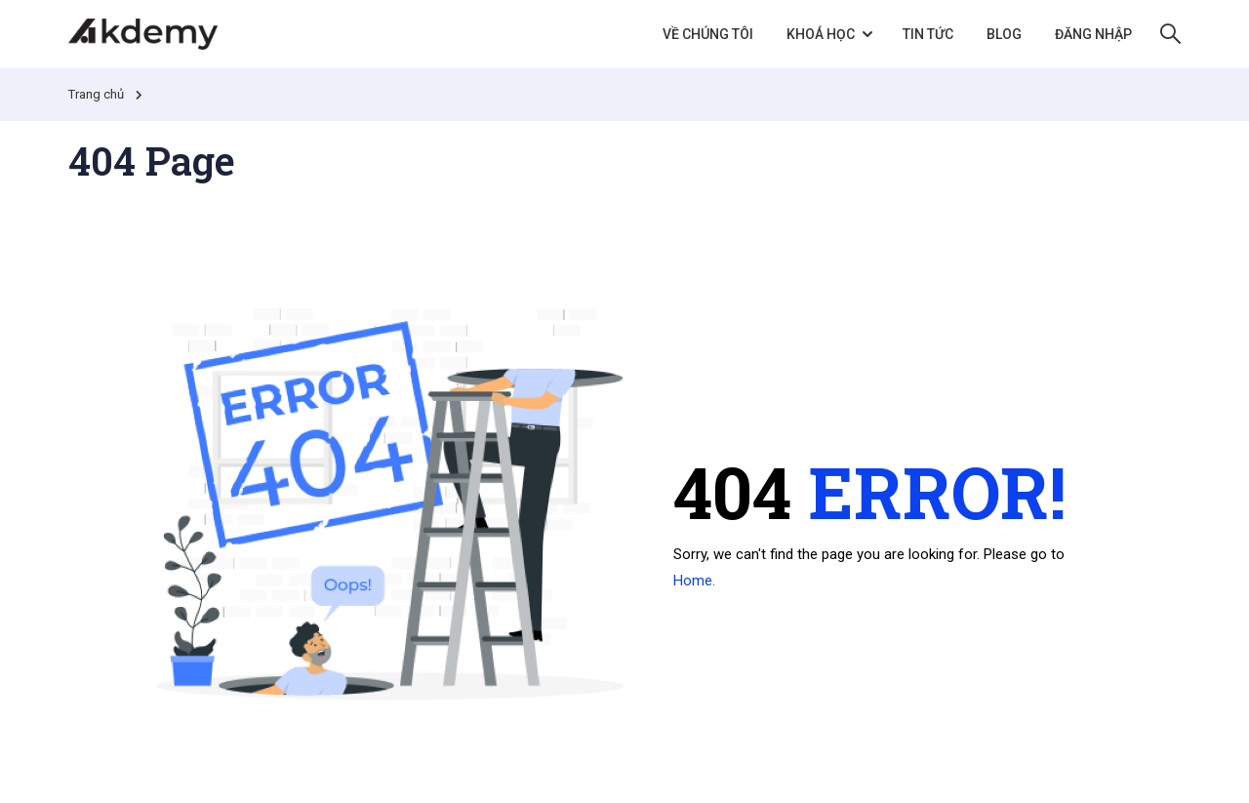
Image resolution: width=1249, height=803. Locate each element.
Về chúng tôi (708, 34)
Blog (1004, 34)
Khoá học (820, 34)
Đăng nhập (1093, 34)
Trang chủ (96, 94)
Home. (694, 580)
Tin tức (928, 34)
